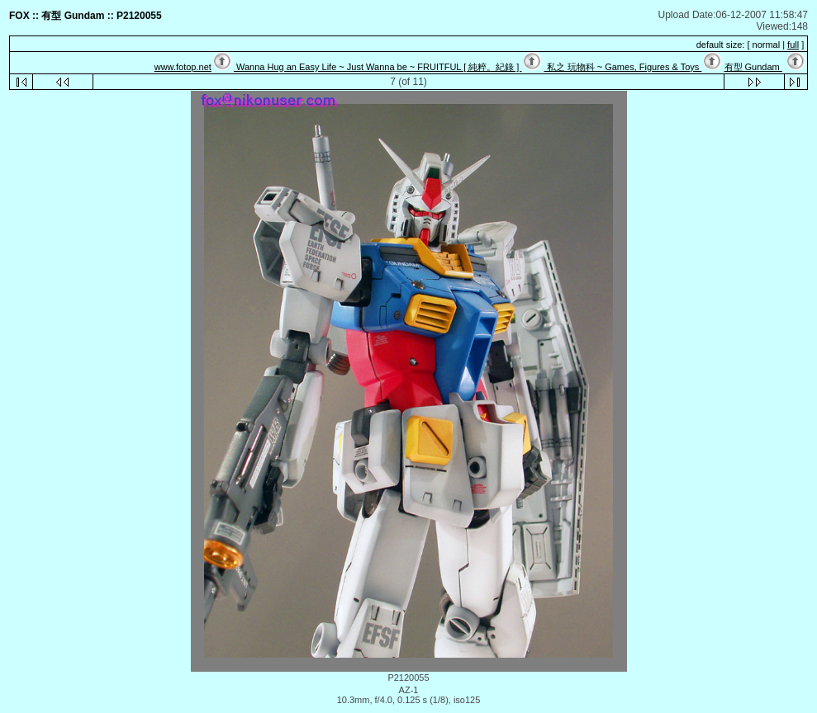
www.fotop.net (182, 67)
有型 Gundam (753, 67)
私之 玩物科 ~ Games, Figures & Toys (623, 67)
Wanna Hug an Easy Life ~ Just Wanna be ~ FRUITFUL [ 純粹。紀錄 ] (377, 67)
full (793, 45)
